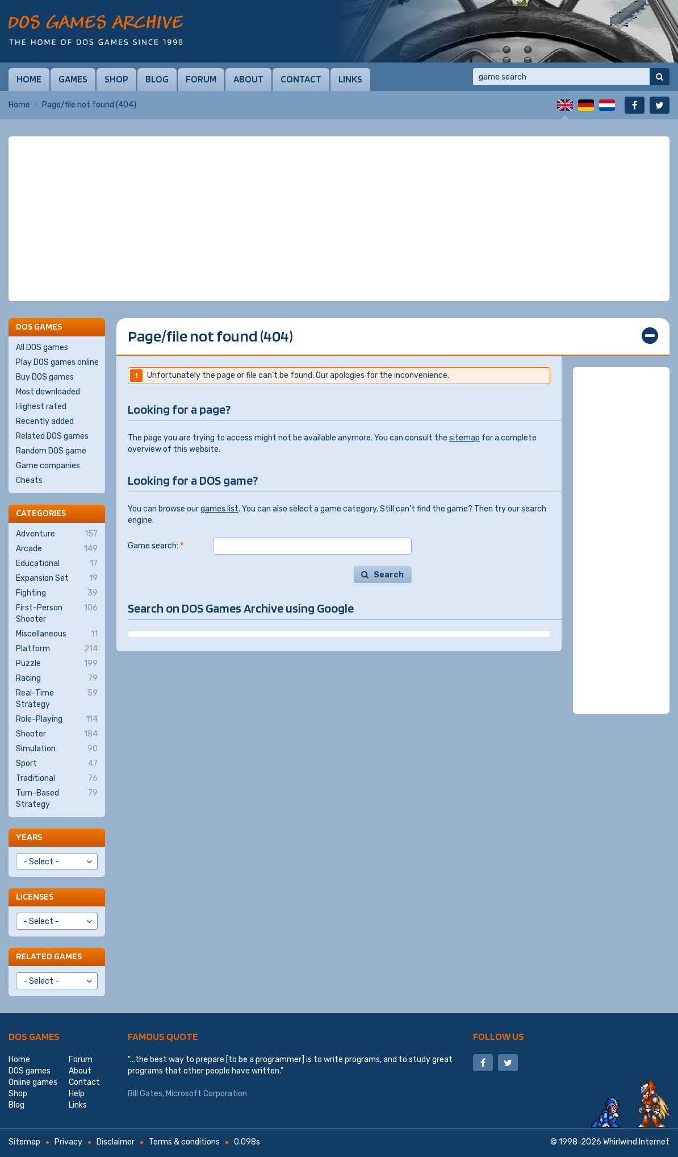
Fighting (57, 593)
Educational (57, 563)
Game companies (48, 466)
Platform (57, 649)
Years (29, 836)
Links (350, 79)
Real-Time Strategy (57, 698)
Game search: (155, 546)
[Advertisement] (339, 218)
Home (28, 79)
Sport (57, 763)
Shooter (57, 734)
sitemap (464, 438)
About (248, 79)
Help (77, 1093)
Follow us (498, 1036)
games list (219, 509)
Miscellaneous (57, 634)
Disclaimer (116, 1142)
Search (389, 575)
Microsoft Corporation (206, 1093)
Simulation (57, 749)
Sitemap (24, 1142)
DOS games (34, 1036)
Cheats (29, 480)
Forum (201, 79)
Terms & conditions (184, 1142)
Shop (116, 79)
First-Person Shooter (57, 613)
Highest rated (41, 406)
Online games (33, 1082)
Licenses (34, 896)
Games (72, 79)
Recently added (45, 421)
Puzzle (57, 663)
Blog (157, 79)
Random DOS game (51, 451)
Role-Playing (57, 719)
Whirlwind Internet (636, 1142)
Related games (49, 956)
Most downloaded (48, 392)
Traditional (57, 778)
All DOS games (42, 347)
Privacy (68, 1142)
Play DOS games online (57, 362)
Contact (301, 79)
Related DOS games (52, 436)
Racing (57, 678)
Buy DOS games (45, 377)
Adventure (57, 534)
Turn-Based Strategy (57, 798)
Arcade (57, 549)
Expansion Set (57, 578)
